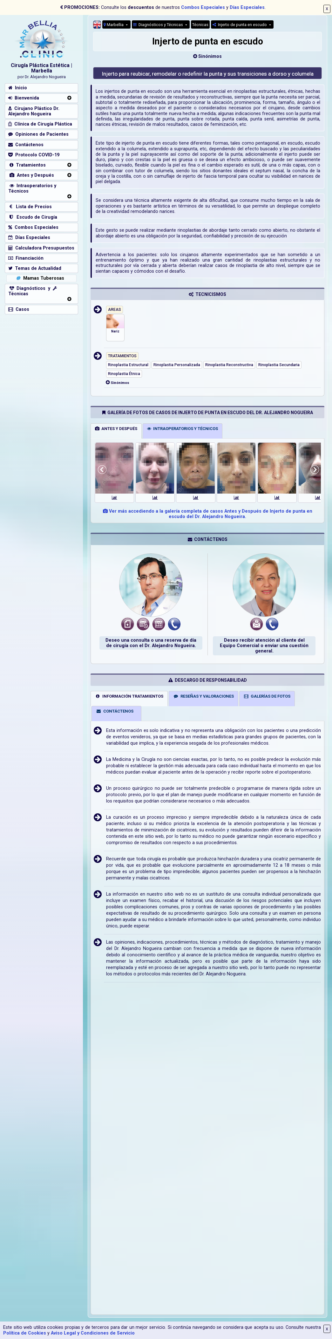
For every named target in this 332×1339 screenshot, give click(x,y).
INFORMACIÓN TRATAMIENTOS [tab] (129, 696)
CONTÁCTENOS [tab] (114, 711)
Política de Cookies (24, 1333)
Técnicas (200, 24)
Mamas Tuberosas (39, 278)
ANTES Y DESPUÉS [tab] (116, 428)
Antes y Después (31, 175)
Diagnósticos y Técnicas (158, 24)
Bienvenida (23, 98)
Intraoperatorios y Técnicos (32, 188)
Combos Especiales (203, 7)
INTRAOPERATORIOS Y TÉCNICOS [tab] (182, 428)
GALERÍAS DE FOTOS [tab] (267, 696)
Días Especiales (247, 7)
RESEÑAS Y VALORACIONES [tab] (203, 696)
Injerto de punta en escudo (240, 24)
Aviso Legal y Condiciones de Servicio (93, 1333)
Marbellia (114, 24)
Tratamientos (27, 165)
